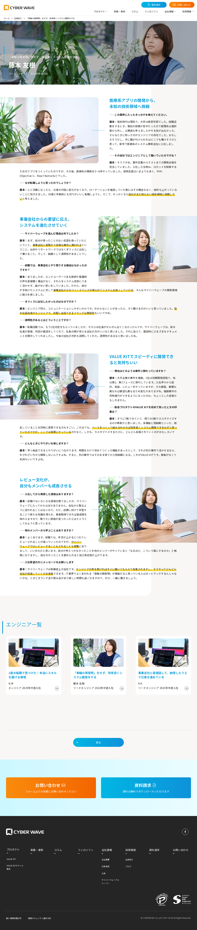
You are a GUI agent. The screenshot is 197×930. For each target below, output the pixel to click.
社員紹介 (18, 18)
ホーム (7, 18)
